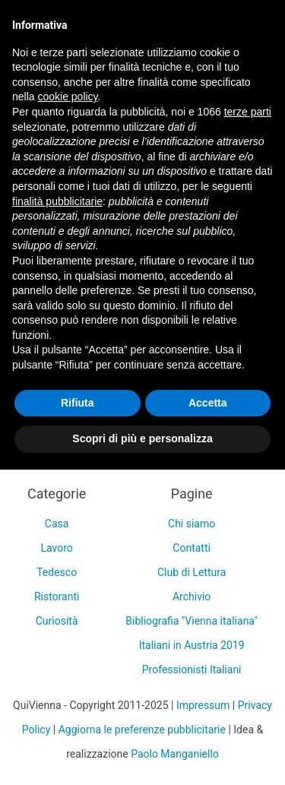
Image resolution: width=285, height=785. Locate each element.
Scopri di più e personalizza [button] (142, 438)
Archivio (192, 596)
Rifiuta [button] (77, 403)
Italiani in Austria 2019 (192, 645)
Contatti (192, 548)
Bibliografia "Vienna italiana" (191, 621)
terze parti (247, 112)
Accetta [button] (207, 403)
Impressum (203, 705)
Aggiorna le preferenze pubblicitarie (142, 729)
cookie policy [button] (67, 96)
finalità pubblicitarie (57, 201)
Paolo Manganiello (175, 754)
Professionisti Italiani (192, 669)
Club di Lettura (191, 572)
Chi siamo (191, 524)
